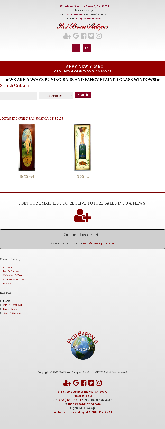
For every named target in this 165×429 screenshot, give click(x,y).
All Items (7, 267)
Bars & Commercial (12, 271)
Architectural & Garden (14, 279)
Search (6, 301)
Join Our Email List (12, 305)
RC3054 (27, 177)
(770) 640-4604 (73, 14)
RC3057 (82, 177)
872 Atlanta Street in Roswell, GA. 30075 (84, 6)
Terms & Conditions (12, 313)
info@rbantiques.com (88, 18)
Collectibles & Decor (13, 275)
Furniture (7, 283)
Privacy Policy (10, 309)
